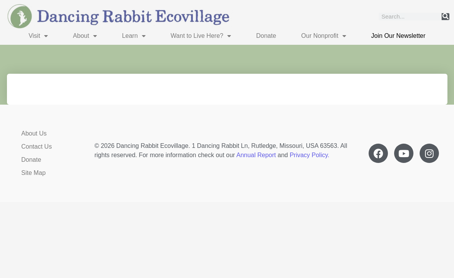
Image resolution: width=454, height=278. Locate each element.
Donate (266, 35)
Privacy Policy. (310, 155)
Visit (38, 36)
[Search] (445, 16)
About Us (34, 133)
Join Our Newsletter (398, 35)
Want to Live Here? (201, 36)
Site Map (33, 173)
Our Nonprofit (323, 36)
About (85, 36)
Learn (134, 36)
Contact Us (36, 146)
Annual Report (256, 155)
